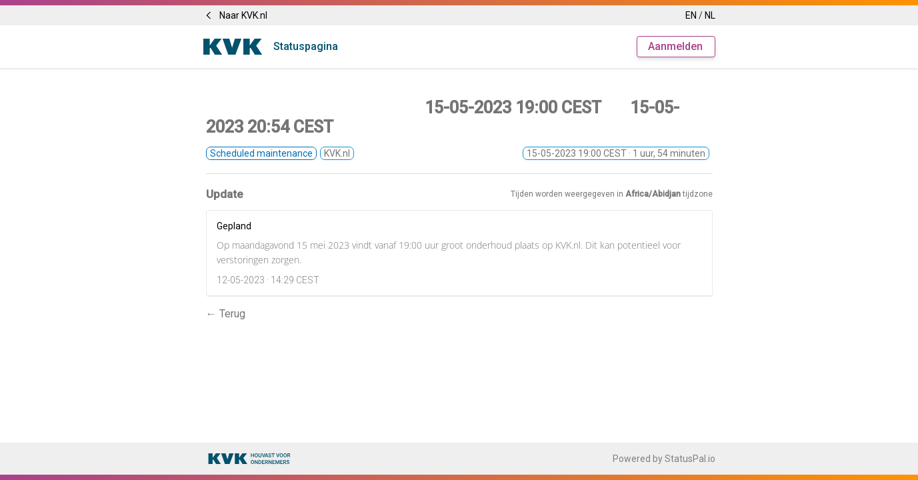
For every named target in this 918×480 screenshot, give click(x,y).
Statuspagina (305, 46)
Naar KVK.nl (235, 15)
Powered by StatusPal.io (664, 458)
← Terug (225, 313)
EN (691, 15)
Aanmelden (675, 46)
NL (710, 15)
